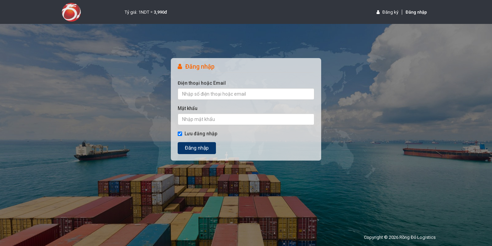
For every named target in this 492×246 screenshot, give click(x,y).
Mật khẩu (187, 108)
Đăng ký (387, 12)
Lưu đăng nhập (197, 133)
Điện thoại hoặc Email (202, 83)
